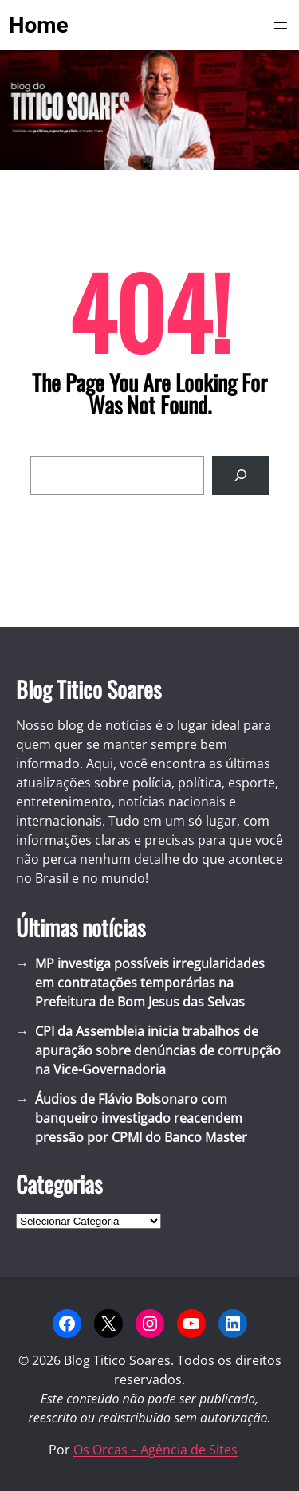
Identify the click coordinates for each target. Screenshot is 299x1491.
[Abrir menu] (280, 25)
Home (39, 25)
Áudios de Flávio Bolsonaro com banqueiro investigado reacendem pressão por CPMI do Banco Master (141, 1118)
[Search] (240, 475)
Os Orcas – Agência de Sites (155, 1449)
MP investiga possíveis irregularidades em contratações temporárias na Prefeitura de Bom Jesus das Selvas (150, 982)
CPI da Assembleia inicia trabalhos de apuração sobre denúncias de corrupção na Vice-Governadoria (158, 1050)
